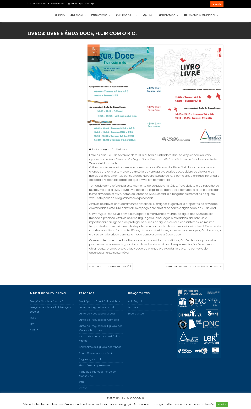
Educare (133, 307)
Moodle (216, 4)
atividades (121, 149)
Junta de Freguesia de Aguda (97, 307)
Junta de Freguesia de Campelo (99, 320)
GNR (81, 382)
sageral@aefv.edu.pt (81, 3)
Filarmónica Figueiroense (94, 365)
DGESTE (34, 318)
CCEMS (83, 388)
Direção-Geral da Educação (47, 301)
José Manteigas (99, 149)
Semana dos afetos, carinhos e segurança (192, 266)
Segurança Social (90, 359)
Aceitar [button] (222, 404)
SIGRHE (34, 330)
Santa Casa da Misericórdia (96, 353)
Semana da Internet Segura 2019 (112, 266)
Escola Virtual (136, 313)
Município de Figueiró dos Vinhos (99, 301)
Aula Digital (135, 301)
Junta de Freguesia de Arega (97, 313)
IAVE (32, 324)
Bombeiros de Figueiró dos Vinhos (100, 347)
